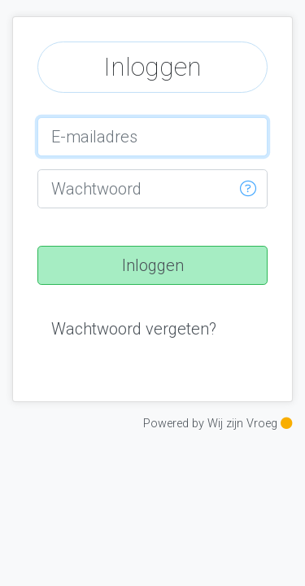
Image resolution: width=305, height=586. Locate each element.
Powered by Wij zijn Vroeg (217, 424)
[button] (248, 188)
